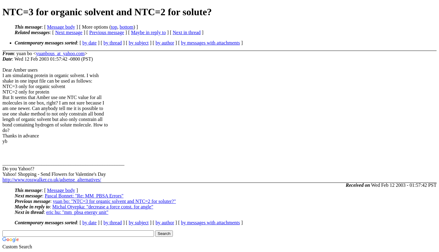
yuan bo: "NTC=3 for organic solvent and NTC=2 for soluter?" (114, 201)
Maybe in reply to (148, 32)
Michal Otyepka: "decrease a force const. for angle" (102, 206)
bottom (126, 27)
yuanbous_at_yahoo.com (60, 53)
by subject (138, 42)
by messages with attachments (210, 42)
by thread (113, 42)
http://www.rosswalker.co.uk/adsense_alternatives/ (51, 179)
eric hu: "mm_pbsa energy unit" (77, 212)
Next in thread (187, 32)
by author (164, 42)
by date (89, 42)
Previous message (106, 32)
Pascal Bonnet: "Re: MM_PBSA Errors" (84, 195)
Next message (68, 32)
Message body (61, 27)
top (114, 27)
